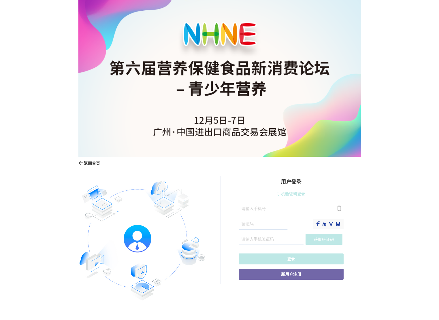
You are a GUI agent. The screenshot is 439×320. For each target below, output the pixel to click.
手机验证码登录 (291, 194)
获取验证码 (324, 239)
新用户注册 (291, 274)
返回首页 (89, 163)
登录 (291, 259)
